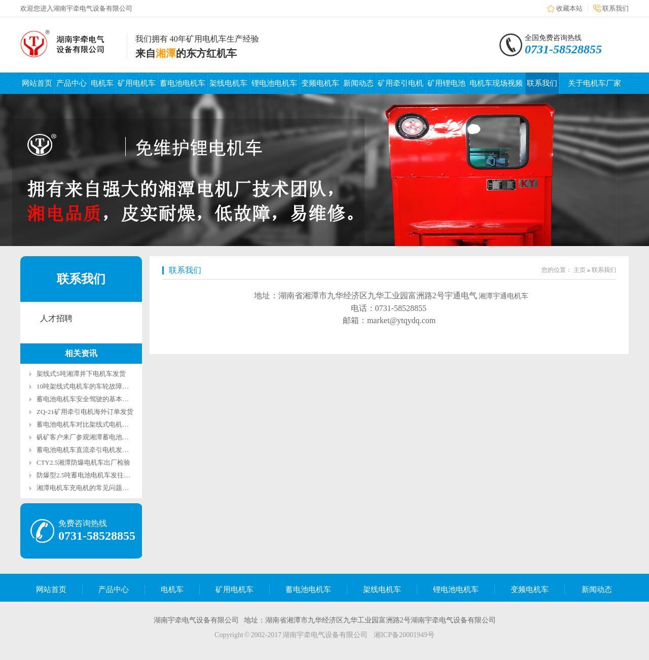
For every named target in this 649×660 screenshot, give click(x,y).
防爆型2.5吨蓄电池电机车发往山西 (87, 475)
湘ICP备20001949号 (404, 635)
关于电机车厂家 (594, 83)
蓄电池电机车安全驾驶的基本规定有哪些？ (99, 399)
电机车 (102, 83)
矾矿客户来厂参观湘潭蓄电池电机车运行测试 (102, 437)
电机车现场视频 (496, 83)
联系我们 (615, 8)
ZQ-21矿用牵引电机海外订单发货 (85, 411)
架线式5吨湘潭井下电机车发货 (81, 373)
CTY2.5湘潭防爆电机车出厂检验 (83, 462)
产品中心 (71, 83)
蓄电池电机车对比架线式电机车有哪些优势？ (102, 424)
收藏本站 (569, 8)
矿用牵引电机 (400, 83)
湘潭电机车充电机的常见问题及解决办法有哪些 (106, 488)
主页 (579, 269)
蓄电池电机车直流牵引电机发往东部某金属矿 (102, 450)
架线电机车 (228, 83)
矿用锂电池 (446, 83)
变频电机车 (320, 83)
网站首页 (37, 83)
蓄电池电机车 (182, 83)
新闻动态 (358, 83)
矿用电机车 (137, 83)
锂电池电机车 (274, 83)
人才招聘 (56, 318)
